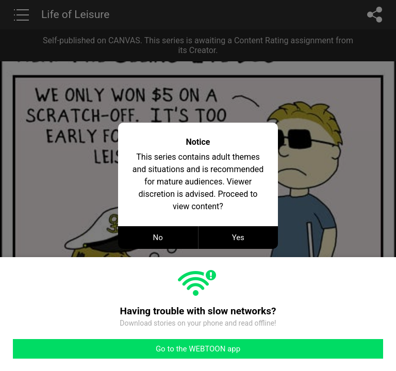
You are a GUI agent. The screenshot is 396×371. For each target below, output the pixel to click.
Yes (238, 237)
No (158, 237)
